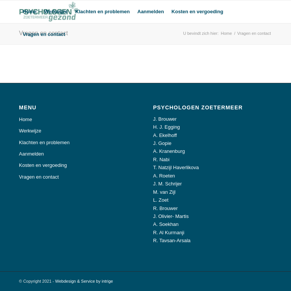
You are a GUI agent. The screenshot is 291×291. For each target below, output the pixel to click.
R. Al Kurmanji (168, 232)
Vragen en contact (39, 177)
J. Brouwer (165, 119)
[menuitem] (29, 11)
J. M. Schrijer (167, 184)
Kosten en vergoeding (43, 165)
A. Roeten (164, 176)
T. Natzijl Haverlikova (176, 167)
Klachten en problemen (44, 142)
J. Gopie (162, 143)
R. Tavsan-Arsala (172, 240)
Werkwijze (30, 131)
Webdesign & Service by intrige (84, 281)
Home (25, 119)
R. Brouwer (165, 208)
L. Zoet (160, 200)
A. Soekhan (165, 224)
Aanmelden (31, 154)
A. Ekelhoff (165, 135)
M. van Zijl (164, 192)
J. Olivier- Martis (171, 216)
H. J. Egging (166, 127)
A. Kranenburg (169, 151)
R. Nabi (161, 159)
